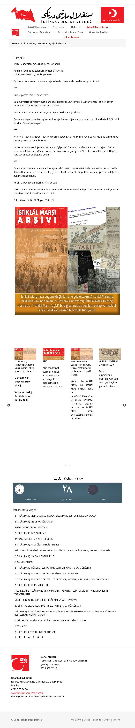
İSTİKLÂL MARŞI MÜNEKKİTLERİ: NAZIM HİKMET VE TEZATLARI (46, 573)
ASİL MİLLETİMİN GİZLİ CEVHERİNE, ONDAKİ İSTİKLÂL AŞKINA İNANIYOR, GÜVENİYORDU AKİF (62, 550)
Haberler (76, 27)
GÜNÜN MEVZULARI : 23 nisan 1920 (109, 363)
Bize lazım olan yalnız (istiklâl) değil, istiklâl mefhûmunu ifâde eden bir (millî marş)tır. (81, 368)
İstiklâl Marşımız (37, 27)
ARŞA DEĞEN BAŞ (23, 561)
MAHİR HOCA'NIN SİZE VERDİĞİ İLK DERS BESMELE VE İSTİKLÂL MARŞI (50, 620)
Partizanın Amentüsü (39, 32)
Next (124, 405)
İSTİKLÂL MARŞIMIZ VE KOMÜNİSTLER (34, 521)
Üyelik (107, 719)
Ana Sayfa (76, 719)
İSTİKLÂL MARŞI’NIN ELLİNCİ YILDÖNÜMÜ (35, 631)
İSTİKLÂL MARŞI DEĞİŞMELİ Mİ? (30, 533)
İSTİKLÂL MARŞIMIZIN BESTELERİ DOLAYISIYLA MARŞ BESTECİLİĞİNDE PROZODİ (55, 515)
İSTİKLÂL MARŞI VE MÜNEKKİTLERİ (32, 585)
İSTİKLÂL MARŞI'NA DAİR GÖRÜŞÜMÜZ (34, 556)
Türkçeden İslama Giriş (70, 32)
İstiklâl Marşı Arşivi (97, 27)
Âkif (45, 361)
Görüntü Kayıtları (99, 32)
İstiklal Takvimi (71, 37)
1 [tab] (65, 465)
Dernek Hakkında (92, 719)
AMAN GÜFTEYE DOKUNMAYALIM (31, 527)
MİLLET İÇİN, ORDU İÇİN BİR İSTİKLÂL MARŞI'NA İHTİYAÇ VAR (46, 599)
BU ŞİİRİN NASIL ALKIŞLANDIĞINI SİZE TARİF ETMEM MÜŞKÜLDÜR (48, 605)
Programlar (58, 27)
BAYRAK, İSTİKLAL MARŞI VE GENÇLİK (34, 538)
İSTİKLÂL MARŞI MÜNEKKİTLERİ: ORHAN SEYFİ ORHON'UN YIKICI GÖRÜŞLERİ (53, 567)
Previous (8, 405)
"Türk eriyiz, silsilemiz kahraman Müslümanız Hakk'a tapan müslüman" (25, 366)
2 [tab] (70, 465)
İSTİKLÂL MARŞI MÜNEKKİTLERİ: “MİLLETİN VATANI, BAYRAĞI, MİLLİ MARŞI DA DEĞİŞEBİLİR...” (62, 579)
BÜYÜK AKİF (21, 626)
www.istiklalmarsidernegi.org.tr (27, 692)
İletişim (116, 719)
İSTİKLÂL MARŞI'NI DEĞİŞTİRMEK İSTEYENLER (37, 544)
